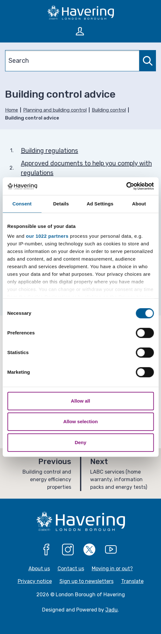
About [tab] (139, 203)
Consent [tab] (22, 203)
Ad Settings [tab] (100, 203)
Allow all (80, 401)
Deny (80, 442)
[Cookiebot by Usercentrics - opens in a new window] (126, 186)
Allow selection (80, 421)
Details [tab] (61, 203)
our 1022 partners (47, 236)
